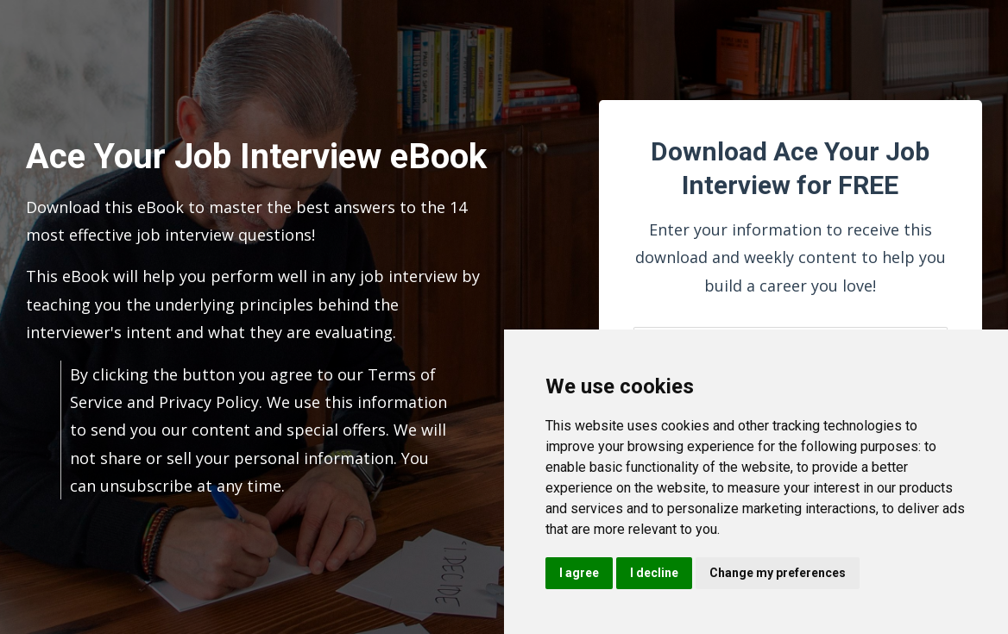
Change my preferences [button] (777, 573)
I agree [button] (579, 573)
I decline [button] (654, 573)
